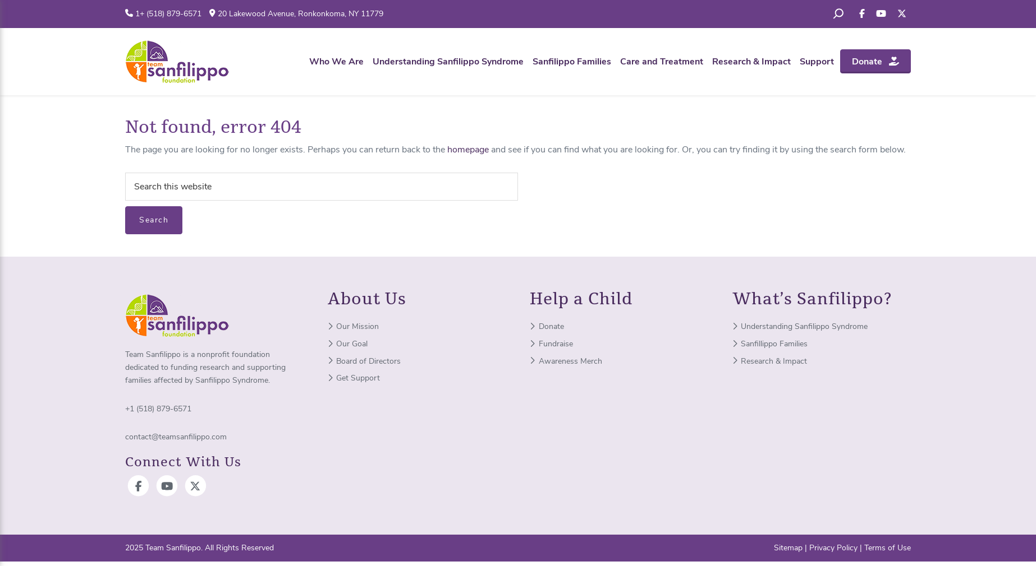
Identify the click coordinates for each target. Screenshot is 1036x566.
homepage (468, 149)
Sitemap (788, 547)
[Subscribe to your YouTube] (881, 14)
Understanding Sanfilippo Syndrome (800, 326)
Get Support (354, 378)
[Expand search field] (838, 14)
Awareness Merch (566, 361)
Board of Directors (364, 361)
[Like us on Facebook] (862, 14)
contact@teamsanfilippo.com (176, 437)
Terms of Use (887, 547)
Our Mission (353, 326)
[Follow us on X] (901, 14)
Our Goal (348, 343)
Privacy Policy (833, 547)
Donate (547, 326)
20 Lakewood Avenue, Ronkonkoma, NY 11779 (300, 13)
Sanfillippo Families (770, 343)
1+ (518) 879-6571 (168, 13)
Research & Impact (770, 361)
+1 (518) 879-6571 (158, 408)
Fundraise (551, 343)
